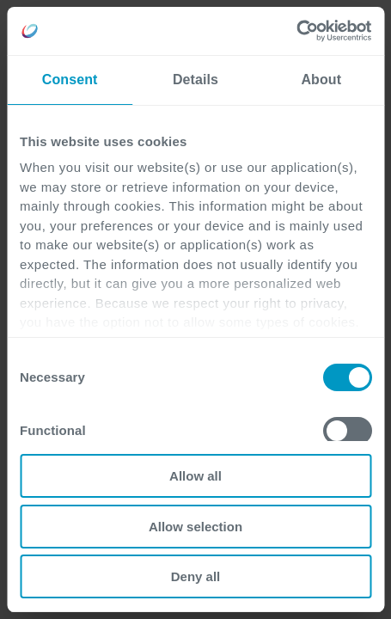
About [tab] (321, 79)
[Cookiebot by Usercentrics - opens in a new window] (296, 31)
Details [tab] (195, 79)
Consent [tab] (70, 79)
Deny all (196, 576)
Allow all (195, 476)
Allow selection (195, 526)
